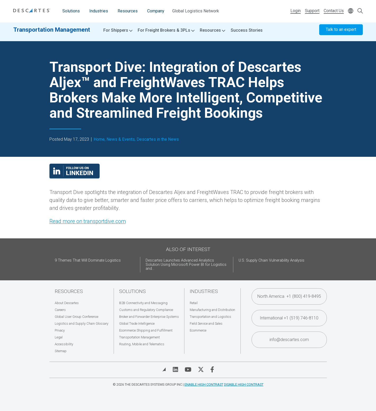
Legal (59, 337)
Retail (194, 303)
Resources (128, 10)
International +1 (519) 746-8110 (289, 317)
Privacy (60, 330)
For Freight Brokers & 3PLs (166, 34)
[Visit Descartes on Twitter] (201, 369)
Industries (98, 10)
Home (99, 139)
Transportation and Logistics (210, 317)
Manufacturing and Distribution (212, 310)
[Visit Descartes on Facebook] (212, 369)
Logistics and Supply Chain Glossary (81, 323)
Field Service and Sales (206, 323)
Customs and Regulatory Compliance (146, 310)
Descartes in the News (158, 139)
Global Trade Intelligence (137, 323)
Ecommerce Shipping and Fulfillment (146, 330)
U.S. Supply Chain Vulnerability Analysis (271, 260)
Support (312, 10)
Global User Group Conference (76, 317)
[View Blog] (164, 369)
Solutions (71, 10)
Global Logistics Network (195, 10)
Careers (60, 310)
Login (295, 10)
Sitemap (61, 351)
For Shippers (117, 34)
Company (155, 10)
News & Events (120, 139)
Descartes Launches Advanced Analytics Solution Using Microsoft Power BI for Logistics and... (186, 264)
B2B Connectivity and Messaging (143, 303)
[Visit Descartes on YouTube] (188, 369)
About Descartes (67, 303)
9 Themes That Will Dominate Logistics (88, 260)
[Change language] (350, 11)
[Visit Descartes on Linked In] (175, 369)
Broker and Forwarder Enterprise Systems (149, 317)
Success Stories (247, 34)
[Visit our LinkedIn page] (74, 177)
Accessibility (64, 344)
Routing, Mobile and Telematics (141, 344)
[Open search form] (360, 11)
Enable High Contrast (203, 384)
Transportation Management (51, 33)
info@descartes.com (289, 339)
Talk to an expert (341, 33)
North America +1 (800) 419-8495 (289, 296)
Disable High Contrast (243, 384)
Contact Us (334, 10)
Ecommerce (198, 330)
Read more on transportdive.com (87, 221)
